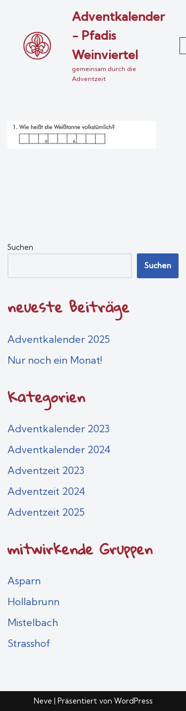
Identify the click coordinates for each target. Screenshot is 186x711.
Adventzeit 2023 (45, 470)
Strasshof (28, 643)
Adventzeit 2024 (46, 491)
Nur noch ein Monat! (54, 360)
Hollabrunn (33, 601)
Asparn (24, 580)
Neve (43, 701)
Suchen (20, 247)
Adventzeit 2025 (45, 512)
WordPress (133, 701)
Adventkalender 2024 (59, 449)
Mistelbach (32, 622)
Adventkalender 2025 (58, 339)
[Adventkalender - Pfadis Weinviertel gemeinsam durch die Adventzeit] (86, 45)
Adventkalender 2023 (58, 428)
